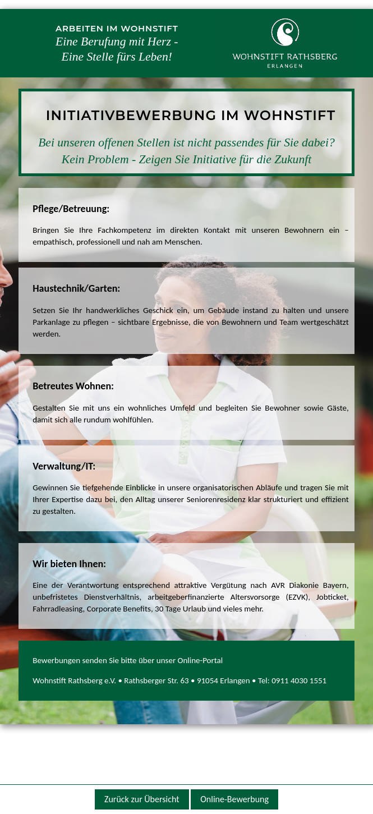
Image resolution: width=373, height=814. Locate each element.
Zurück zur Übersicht (141, 799)
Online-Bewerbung (234, 799)
